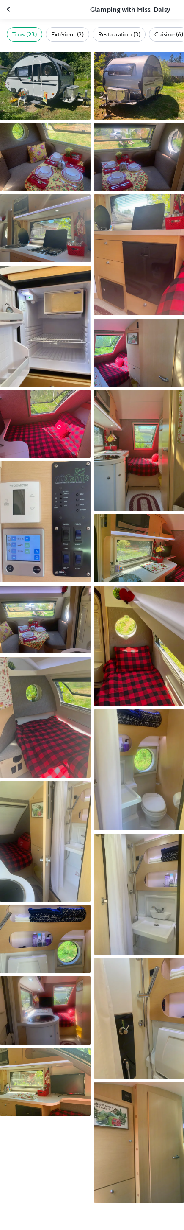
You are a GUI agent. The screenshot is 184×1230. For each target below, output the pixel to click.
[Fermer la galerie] (9, 9)
